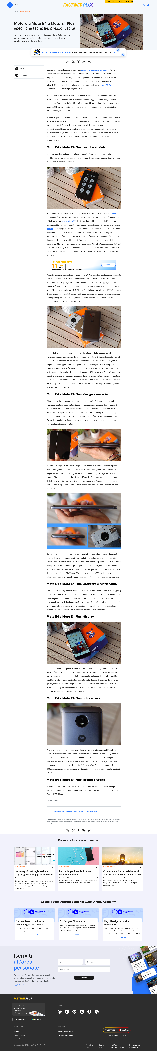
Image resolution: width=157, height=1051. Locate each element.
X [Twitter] (73, 61)
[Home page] (78, 5)
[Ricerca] (145, 5)
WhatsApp (84, 61)
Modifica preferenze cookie (117, 1046)
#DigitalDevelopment (90, 811)
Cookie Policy (101, 1046)
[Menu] (12, 5)
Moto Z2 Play (106, 85)
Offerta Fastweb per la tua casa (119, 1)
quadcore (113, 213)
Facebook (78, 61)
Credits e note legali (20, 1035)
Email (89, 61)
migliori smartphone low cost (94, 70)
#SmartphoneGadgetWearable (62, 811)
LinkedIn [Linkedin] (68, 61)
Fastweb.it (17, 1039)
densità (50, 229)
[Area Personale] (148, 5)
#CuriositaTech (78, 811)
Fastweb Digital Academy (65, 1031)
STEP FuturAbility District (65, 1035)
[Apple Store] (20, 1019)
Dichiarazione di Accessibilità (134, 1046)
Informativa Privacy (89, 1046)
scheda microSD (68, 221)
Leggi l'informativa (20, 985)
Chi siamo (17, 1031)
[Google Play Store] (36, 1019)
